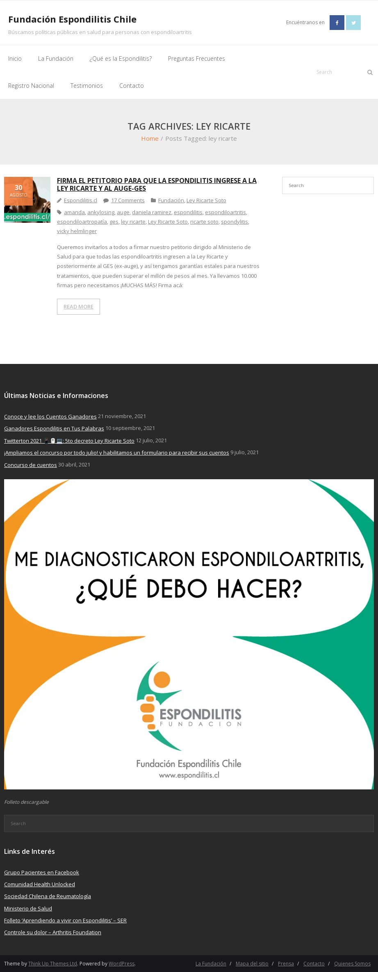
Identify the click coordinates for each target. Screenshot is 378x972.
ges (113, 221)
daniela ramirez (151, 212)
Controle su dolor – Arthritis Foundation (52, 932)
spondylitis (234, 221)
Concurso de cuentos (30, 465)
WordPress (121, 963)
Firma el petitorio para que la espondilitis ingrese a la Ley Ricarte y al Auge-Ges (157, 184)
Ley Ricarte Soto (206, 200)
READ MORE (78, 306)
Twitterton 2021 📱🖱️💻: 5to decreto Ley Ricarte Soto (69, 440)
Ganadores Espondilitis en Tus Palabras (54, 428)
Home (150, 138)
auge (123, 212)
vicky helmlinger (77, 231)
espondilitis (188, 212)
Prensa (286, 963)
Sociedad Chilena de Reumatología (47, 896)
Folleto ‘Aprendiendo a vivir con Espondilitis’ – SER (65, 920)
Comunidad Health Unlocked (39, 884)
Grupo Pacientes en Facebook (41, 872)
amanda (74, 212)
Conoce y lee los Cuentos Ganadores (50, 416)
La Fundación (211, 963)
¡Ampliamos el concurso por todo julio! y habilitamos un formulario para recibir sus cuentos (116, 452)
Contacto (314, 963)
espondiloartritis (225, 212)
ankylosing (100, 212)
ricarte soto (204, 221)
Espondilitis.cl (80, 200)
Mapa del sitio (252, 963)
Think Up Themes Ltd (52, 963)
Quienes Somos (352, 963)
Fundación (171, 200)
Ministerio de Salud (28, 908)
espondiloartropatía (82, 221)
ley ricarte (133, 221)
